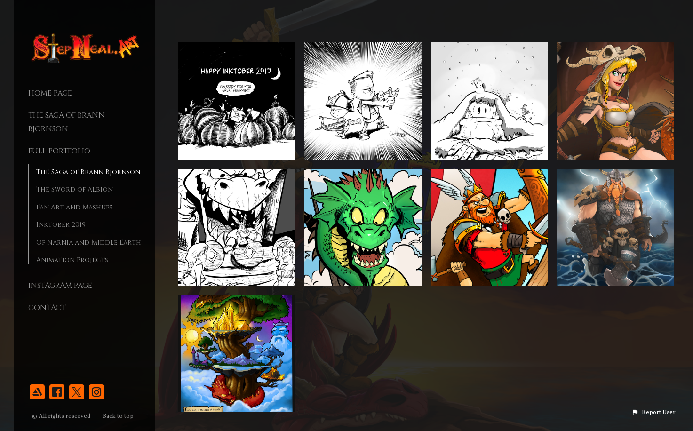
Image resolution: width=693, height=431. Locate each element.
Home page (50, 93)
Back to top (119, 416)
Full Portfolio (59, 151)
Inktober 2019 (61, 224)
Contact (47, 308)
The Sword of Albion (74, 189)
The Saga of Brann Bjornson (88, 172)
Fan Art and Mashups (74, 207)
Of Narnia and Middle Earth (88, 242)
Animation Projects (72, 259)
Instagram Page (60, 285)
